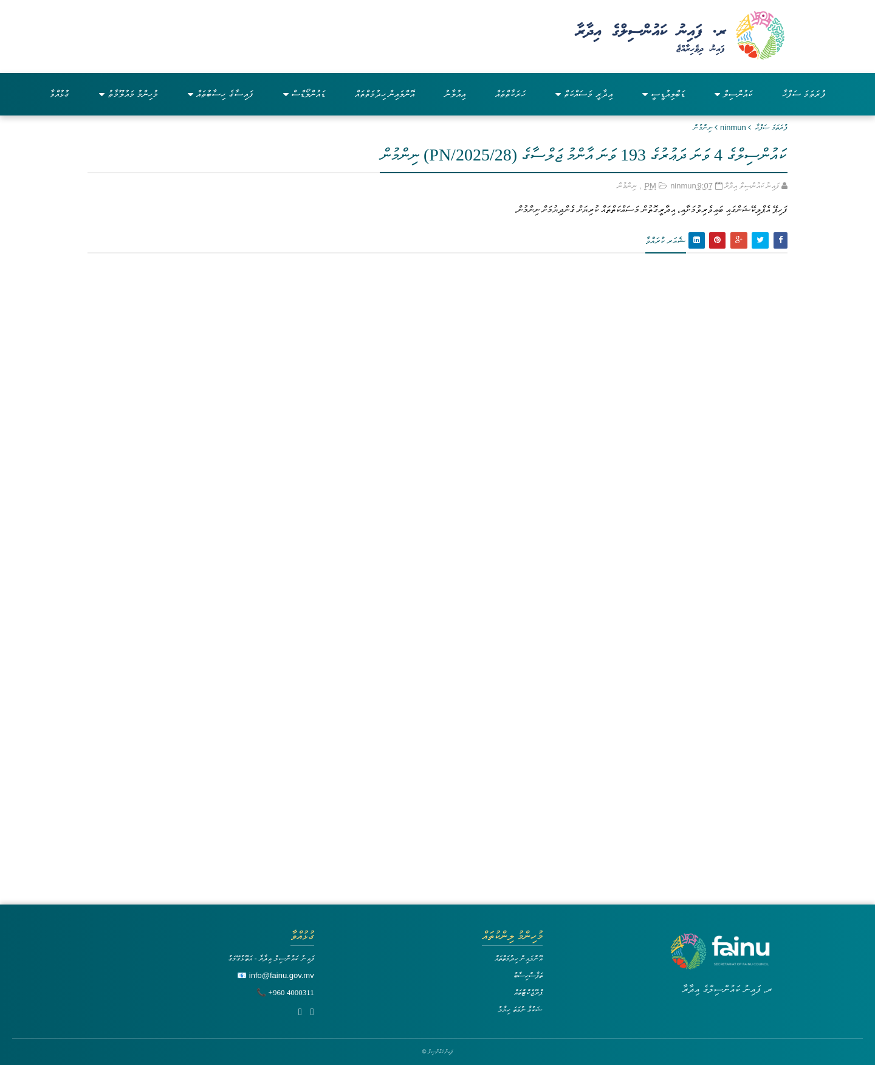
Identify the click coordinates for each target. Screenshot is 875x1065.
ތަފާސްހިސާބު (528, 975)
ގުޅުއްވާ (59, 94)
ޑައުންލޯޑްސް (304, 94)
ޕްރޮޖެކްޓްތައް (528, 992)
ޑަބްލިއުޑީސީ (663, 94)
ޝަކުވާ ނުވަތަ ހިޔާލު (520, 1009)
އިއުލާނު (454, 94)
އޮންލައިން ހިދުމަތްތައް (384, 94)
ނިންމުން (703, 127)
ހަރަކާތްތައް (510, 94)
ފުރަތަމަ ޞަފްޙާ (771, 127)
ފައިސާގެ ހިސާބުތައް (220, 94)
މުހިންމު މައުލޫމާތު (128, 94)
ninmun (733, 127)
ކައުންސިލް (733, 94)
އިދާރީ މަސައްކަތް (583, 94)
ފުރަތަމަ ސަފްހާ (804, 94)
